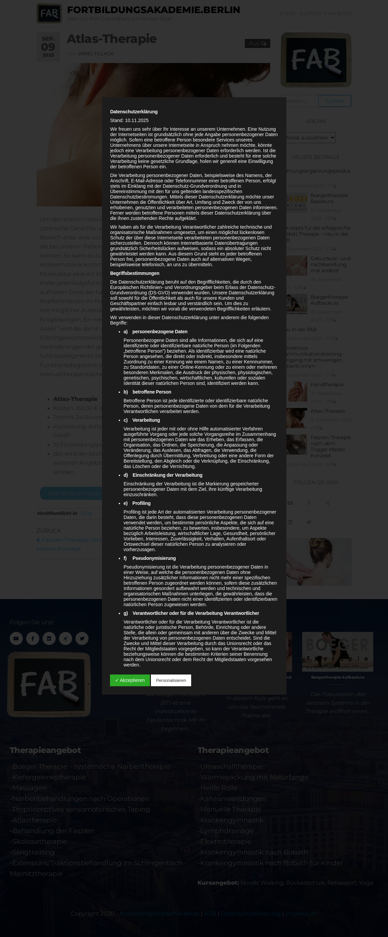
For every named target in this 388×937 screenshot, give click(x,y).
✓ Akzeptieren (130, 680)
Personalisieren (171, 680)
